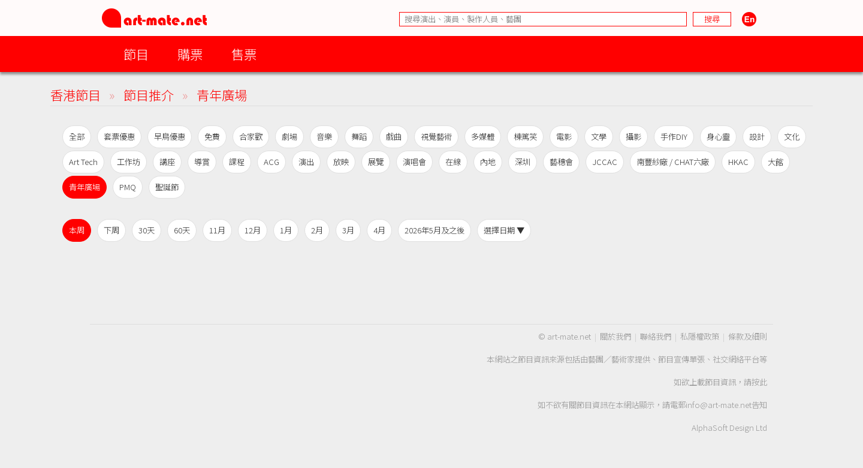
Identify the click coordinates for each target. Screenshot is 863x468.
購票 (190, 53)
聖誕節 (167, 187)
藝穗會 (561, 161)
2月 (317, 230)
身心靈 (718, 136)
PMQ (127, 187)
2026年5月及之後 (434, 230)
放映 (341, 161)
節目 (136, 53)
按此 (759, 382)
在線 (453, 161)
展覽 (376, 161)
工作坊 (128, 161)
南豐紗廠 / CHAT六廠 (672, 161)
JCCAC (604, 161)
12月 (253, 230)
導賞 (202, 161)
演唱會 (414, 161)
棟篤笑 (525, 136)
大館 (775, 161)
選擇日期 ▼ (504, 230)
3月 (348, 230)
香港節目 (75, 94)
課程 (237, 161)
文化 (791, 136)
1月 (286, 230)
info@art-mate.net (719, 404)
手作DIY (673, 136)
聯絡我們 (655, 336)
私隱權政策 (699, 336)
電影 (564, 136)
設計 (757, 136)
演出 (306, 161)
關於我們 (615, 336)
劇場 (289, 136)
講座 (167, 161)
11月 (217, 230)
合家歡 (250, 136)
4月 (379, 230)
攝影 (633, 136)
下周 (111, 230)
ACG (271, 161)
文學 (598, 136)
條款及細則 (747, 336)
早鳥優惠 (169, 136)
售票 (244, 53)
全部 (77, 136)
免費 (212, 136)
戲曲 (394, 136)
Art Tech (83, 161)
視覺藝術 (436, 136)
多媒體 (482, 136)
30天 (146, 230)
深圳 (522, 161)
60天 (182, 230)
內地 (488, 161)
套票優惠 (119, 136)
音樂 (324, 136)
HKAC (738, 161)
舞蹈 (359, 136)
